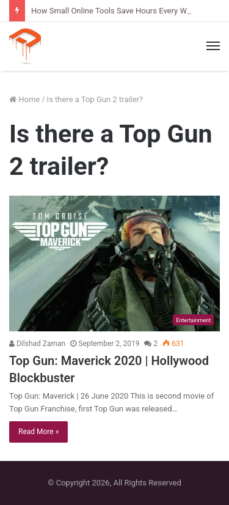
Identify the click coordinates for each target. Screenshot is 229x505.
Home (24, 99)
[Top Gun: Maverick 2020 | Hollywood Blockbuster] (114, 263)
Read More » (38, 431)
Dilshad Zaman (37, 343)
